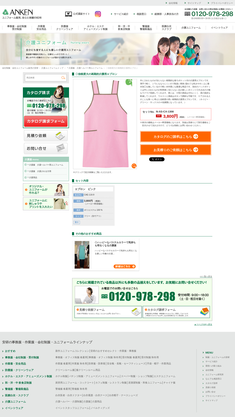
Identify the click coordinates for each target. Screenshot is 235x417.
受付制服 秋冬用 (150, 357)
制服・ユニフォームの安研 (217, 357)
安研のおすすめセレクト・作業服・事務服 (113, 351)
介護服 (87, 401)
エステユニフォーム (164, 376)
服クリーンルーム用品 (88, 370)
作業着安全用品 (41, 28)
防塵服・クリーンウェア (19, 370)
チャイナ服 (169, 382)
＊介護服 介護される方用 (39, 171)
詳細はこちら (125, 266)
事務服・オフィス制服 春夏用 (71, 357)
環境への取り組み (213, 366)
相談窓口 (141, 14)
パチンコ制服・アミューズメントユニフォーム (94, 376)
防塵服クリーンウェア (64, 28)
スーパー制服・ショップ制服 (136, 376)
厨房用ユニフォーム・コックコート (74, 382)
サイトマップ (194, 3)
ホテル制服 (61, 376)
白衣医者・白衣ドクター (68, 395)
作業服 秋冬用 (79, 363)
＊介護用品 (32, 177)
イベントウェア (219, 27)
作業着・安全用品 (15, 363)
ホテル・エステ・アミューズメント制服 (28, 376)
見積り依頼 (46, 136)
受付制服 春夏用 (131, 357)
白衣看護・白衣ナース (95, 395)
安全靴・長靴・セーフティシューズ (126, 363)
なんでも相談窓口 (213, 379)
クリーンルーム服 (65, 370)
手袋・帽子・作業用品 (159, 363)
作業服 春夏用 (62, 363)
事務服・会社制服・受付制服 (22, 357)
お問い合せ (46, 149)
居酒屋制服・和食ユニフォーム (145, 382)
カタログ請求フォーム (162, 309)
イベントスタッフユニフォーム (72, 408)
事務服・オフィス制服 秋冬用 (105, 357)
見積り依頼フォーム (92, 309)
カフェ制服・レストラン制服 (111, 382)
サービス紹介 (121, 14)
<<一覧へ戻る (206, 276)
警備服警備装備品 (146, 28)
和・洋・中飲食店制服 (124, 28)
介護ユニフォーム (191, 27)
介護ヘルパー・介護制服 (68, 401)
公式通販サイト (77, 13)
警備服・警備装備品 (16, 388)
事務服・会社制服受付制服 (16, 28)
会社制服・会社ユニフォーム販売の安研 (20, 68)
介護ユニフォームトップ (52, 68)
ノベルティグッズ (100, 408)
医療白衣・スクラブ (16, 395)
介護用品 (97, 401)
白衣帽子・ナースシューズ (123, 395)
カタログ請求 (46, 121)
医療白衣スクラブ (166, 28)
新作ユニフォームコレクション (72, 351)
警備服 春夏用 (62, 388)
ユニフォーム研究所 (214, 374)
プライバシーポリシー (222, 3)
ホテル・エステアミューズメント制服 (95, 28)
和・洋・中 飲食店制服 (18, 382)
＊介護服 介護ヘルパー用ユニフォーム (85, 68)
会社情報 (173, 3)
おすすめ (10, 351)
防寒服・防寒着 (97, 363)
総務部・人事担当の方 (167, 14)
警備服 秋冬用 (79, 388)
